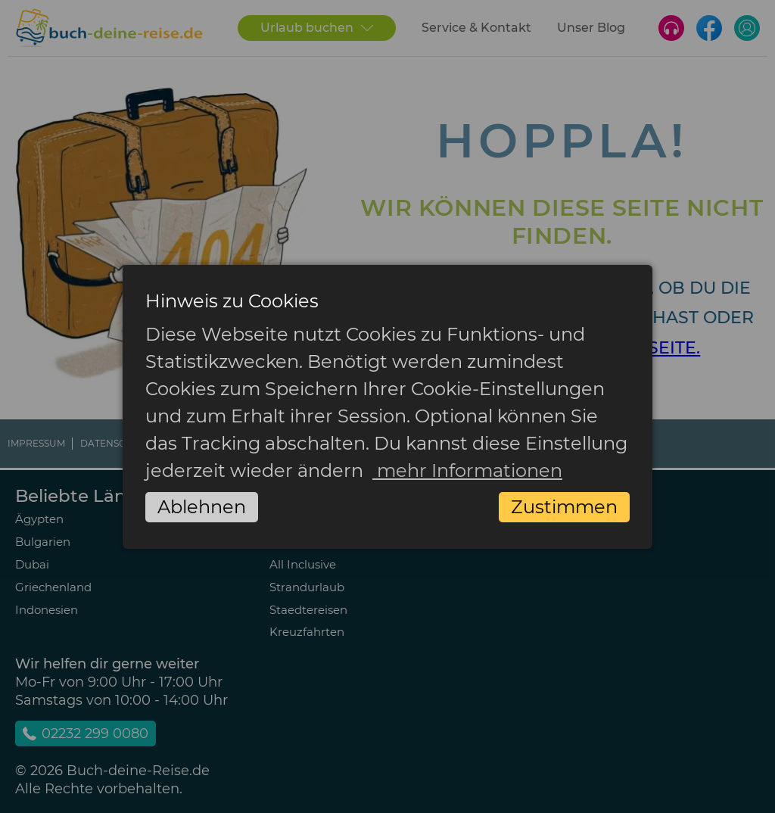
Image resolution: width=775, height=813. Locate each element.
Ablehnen (201, 507)
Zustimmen (564, 507)
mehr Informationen (467, 470)
